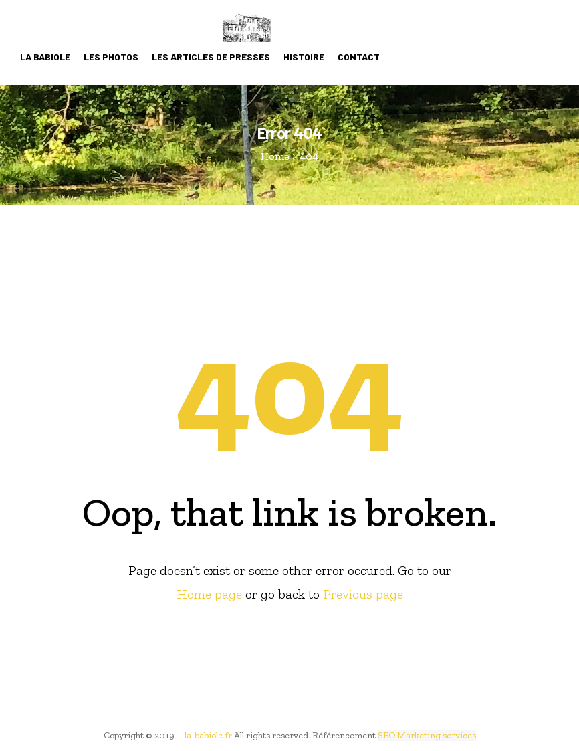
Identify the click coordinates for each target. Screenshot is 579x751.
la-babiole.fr (208, 735)
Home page (209, 594)
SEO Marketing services (427, 735)
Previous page (363, 594)
